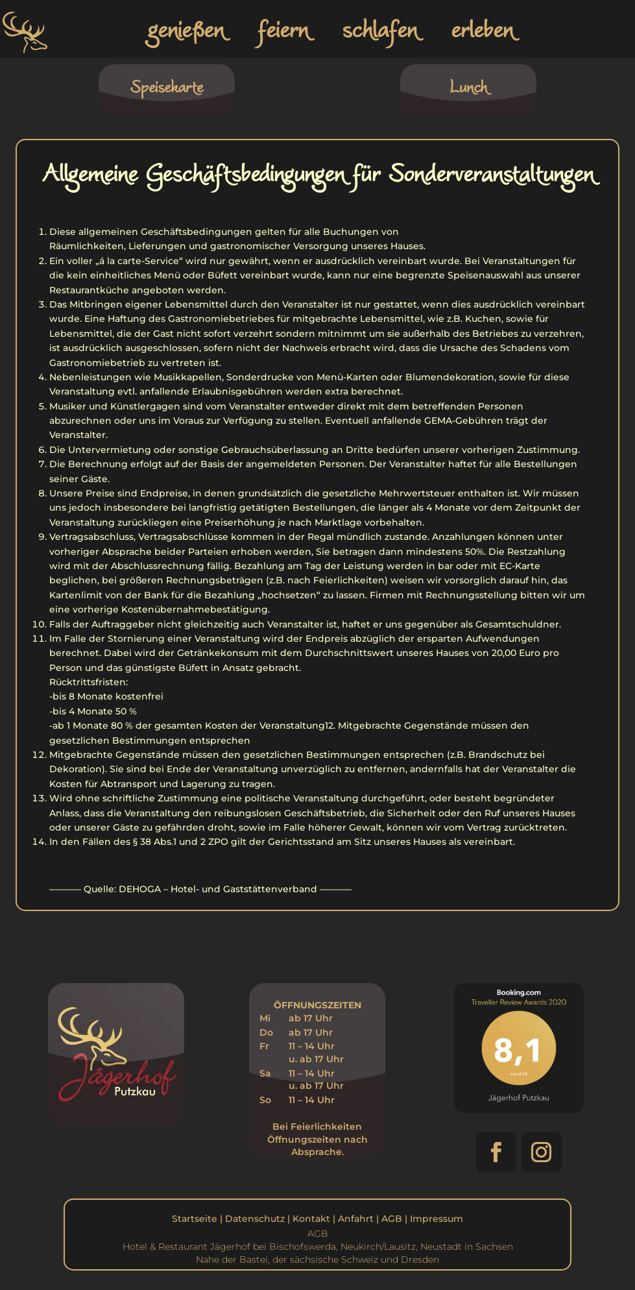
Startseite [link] (194, 1218)
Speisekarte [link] (166, 86)
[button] (496, 1152)
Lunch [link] (468, 86)
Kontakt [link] (311, 1218)
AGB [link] (391, 1218)
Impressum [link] (436, 1218)
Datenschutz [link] (255, 1218)
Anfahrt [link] (356, 1218)
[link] (27, 54)
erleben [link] (482, 28)
